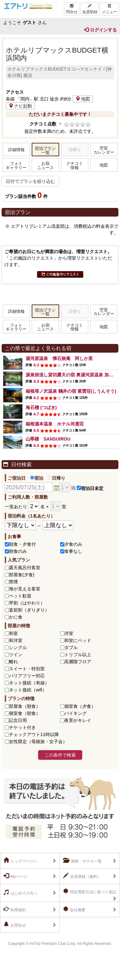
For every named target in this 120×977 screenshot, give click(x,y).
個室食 (80, 706)
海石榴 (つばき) (41, 407)
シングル (18, 647)
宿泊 (36, 478)
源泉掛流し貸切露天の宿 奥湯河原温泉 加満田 (72, 374)
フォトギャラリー (16, 165)
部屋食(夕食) (21, 574)
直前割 (29, 610)
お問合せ (15, 925)
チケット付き (22, 727)
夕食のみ (73, 544)
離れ (13, 661)
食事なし (73, 551)
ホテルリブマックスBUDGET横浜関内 (57, 54)
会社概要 (74, 909)
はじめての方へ (20, 893)
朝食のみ (18, 551)
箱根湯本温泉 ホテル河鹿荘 (55, 423)
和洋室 (15, 640)
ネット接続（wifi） (28, 689)
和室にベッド (77, 640)
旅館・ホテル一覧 (82, 860)
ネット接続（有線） (29, 682)
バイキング (75, 713)
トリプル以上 (77, 654)
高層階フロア (77, 661)
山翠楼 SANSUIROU (48, 438)
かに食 (15, 617)
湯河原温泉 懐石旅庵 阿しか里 (59, 358)
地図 (83, 98)
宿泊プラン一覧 (45, 150)
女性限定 (38, 741)
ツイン (15, 654)
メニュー (109, 9)
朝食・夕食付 (22, 544)
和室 (13, 633)
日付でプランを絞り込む (30, 181)
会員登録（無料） (82, 876)
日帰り (56, 478)
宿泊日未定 (90, 488)
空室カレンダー (103, 150)
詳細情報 (16, 150)
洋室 (68, 633)
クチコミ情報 (74, 165)
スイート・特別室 (27, 668)
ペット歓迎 (20, 595)
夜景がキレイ (77, 720)
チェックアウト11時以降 (34, 734)
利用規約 (15, 909)
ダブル (71, 647)
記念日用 (18, 720)
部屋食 (24, 706)
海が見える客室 (24, 588)
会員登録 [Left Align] (89, 9)
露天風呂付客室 (24, 567)
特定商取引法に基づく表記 (89, 891)
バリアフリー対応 (27, 675)
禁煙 (13, 581)
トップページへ (20, 860)
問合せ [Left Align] (71, 9)
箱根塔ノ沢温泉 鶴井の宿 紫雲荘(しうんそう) (71, 391)
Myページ (15, 876)
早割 (27, 602)
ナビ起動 (20, 105)
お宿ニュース (45, 165)
